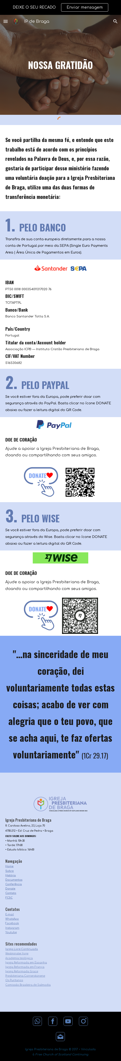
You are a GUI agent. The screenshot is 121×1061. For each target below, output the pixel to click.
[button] (5, 21)
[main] (60, 64)
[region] (60, 7)
